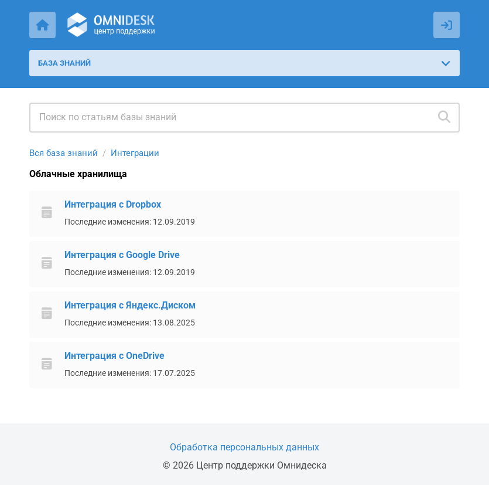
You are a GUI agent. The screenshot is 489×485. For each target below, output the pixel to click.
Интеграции (135, 153)
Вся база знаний (63, 153)
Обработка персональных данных (244, 447)
